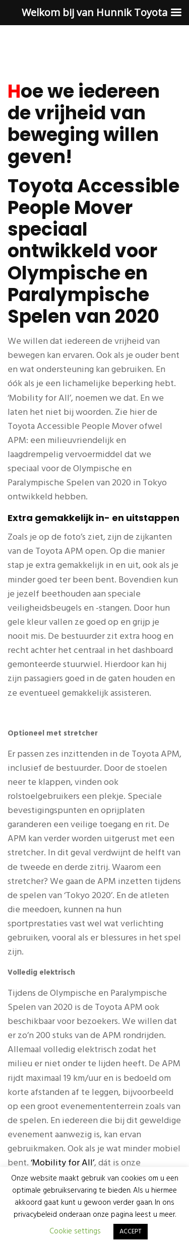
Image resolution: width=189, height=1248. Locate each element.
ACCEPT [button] (130, 1231)
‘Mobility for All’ (62, 1163)
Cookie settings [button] (75, 1231)
